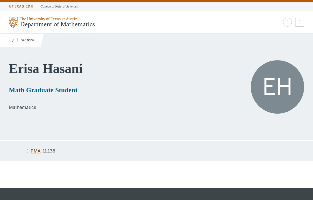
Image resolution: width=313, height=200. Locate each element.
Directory (25, 40)
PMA (36, 151)
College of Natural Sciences (59, 6)
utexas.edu (21, 6)
